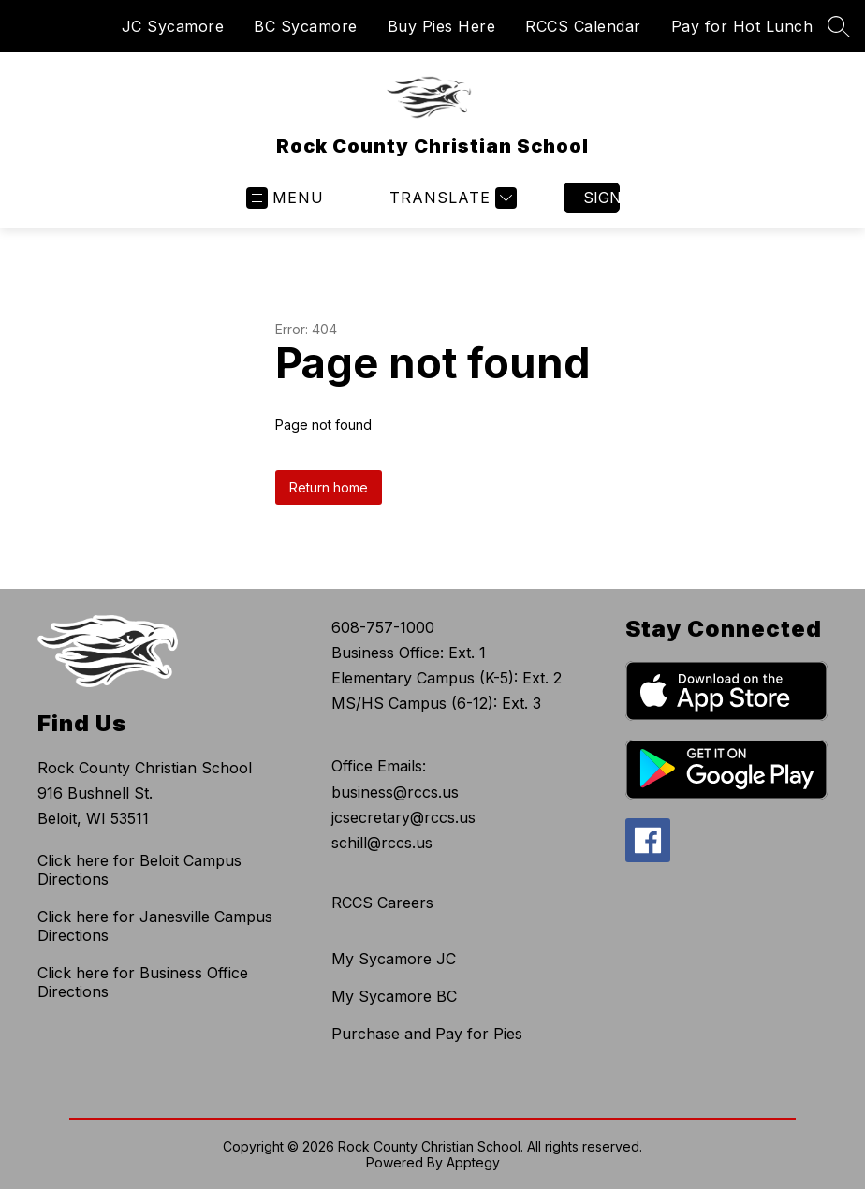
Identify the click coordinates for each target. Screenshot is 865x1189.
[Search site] (839, 26)
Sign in (601, 197)
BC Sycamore (306, 26)
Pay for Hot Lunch (742, 26)
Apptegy (473, 1162)
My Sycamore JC (393, 958)
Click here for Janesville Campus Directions (154, 926)
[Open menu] (285, 198)
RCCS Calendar (583, 26)
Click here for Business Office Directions (142, 982)
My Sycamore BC (394, 996)
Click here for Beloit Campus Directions (139, 869)
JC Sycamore (173, 26)
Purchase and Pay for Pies (426, 1033)
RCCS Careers (382, 902)
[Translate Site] (451, 198)
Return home (328, 487)
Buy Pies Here (442, 26)
